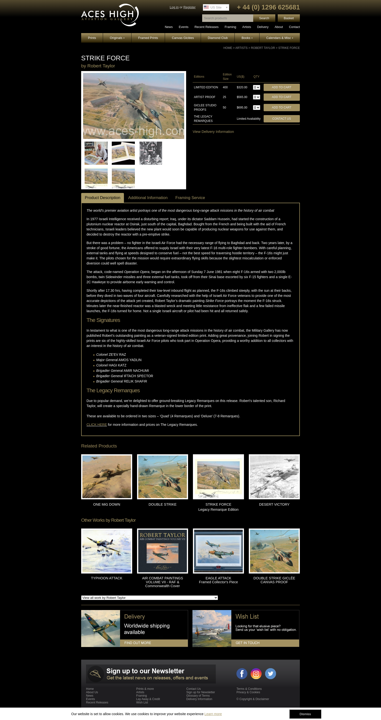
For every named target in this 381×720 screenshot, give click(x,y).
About (279, 27)
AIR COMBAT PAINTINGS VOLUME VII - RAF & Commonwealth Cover (162, 582)
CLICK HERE (97, 425)
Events (184, 27)
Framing (230, 27)
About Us (92, 692)
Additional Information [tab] (147, 197)
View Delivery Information (213, 131)
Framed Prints (148, 38)
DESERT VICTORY (274, 504)
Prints (92, 38)
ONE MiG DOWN (106, 504)
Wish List (142, 702)
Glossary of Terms (198, 695)
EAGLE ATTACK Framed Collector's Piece (218, 580)
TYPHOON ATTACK (106, 578)
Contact (294, 27)
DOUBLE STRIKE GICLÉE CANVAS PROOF (274, 580)
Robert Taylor (263, 48)
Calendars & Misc (279, 38)
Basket (289, 18)
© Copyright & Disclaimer (252, 699)
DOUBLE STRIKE (162, 504)
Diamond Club (218, 38)
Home (228, 48)
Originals (117, 38)
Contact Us (281, 118)
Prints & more (145, 689)
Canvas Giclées (183, 38)
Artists (246, 27)
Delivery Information (199, 699)
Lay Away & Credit (148, 699)
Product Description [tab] (102, 197)
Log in (174, 7)
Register (189, 7)
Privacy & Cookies (248, 692)
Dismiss (305, 714)
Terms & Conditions (249, 689)
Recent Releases (206, 27)
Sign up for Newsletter (200, 692)
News (169, 27)
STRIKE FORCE (289, 48)
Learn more (213, 714)
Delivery (262, 27)
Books (247, 38)
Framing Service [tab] (190, 197)
